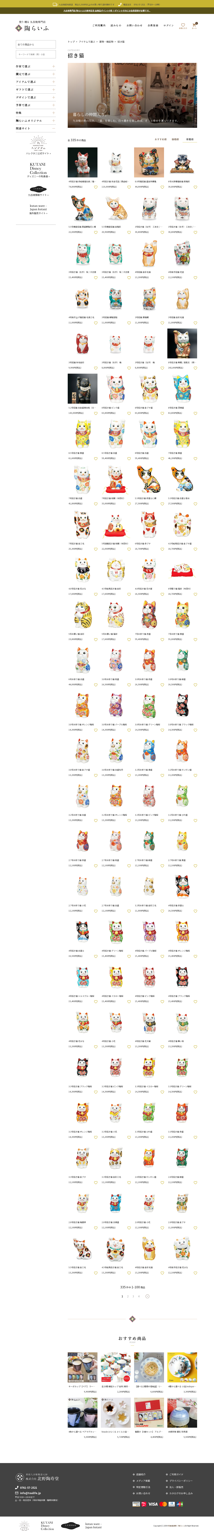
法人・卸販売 (176, 1487)
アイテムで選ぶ (87, 41)
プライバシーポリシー (181, 1480)
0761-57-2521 (139, 4)
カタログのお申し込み (181, 1493)
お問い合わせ (135, 25)
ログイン (169, 25)
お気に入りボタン (95, 186)
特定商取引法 (143, 1487)
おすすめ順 (159, 139)
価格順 (174, 139)
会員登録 (153, 25)
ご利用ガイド (176, 1474)
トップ (71, 41)
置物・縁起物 (106, 41)
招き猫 (121, 41)
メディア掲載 (143, 1480)
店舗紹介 (141, 1474)
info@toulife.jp (30, 1493)
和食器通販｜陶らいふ (176, 1525)
